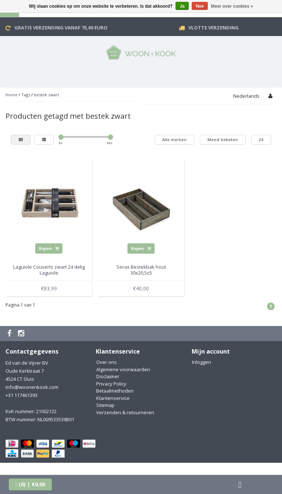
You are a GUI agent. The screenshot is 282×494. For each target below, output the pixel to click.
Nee (200, 6)
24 (261, 139)
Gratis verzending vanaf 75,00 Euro (61, 27)
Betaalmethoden (115, 390)
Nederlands (246, 96)
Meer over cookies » (232, 6)
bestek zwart (46, 94)
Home (12, 94)
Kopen (49, 248)
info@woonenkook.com (32, 387)
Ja (182, 6)
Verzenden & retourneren (125, 412)
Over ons (106, 362)
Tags (25, 94)
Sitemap (105, 405)
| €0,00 (30, 484)
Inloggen (201, 362)
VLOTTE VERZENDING (213, 27)
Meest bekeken (222, 139)
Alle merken (174, 139)
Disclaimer (107, 376)
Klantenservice (113, 398)
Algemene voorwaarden (123, 369)
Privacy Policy (111, 383)
